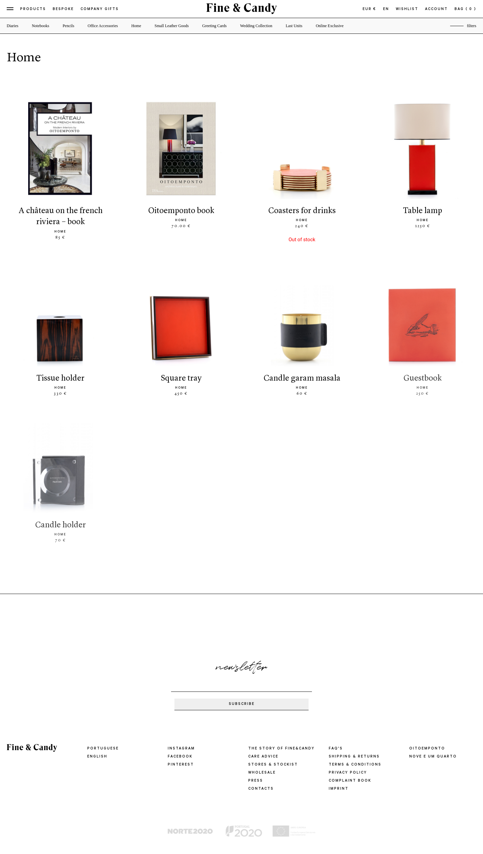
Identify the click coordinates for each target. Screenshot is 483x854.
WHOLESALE (262, 773)
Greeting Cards (214, 25)
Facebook (180, 757)
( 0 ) (471, 9)
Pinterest (181, 765)
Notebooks (40, 25)
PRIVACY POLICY (348, 773)
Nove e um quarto (433, 757)
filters (471, 25)
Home (136, 25)
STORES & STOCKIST (273, 765)
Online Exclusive (329, 25)
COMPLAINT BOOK (350, 781)
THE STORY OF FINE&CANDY (281, 749)
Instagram (181, 749)
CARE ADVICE (263, 757)
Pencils (68, 25)
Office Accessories (103, 25)
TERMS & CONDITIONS (355, 765)
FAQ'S (336, 749)
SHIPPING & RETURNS (354, 757)
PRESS (255, 781)
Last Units (294, 25)
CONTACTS (261, 789)
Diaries (12, 25)
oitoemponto (427, 749)
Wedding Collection (256, 25)
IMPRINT (338, 789)
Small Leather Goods (172, 25)
